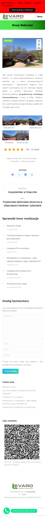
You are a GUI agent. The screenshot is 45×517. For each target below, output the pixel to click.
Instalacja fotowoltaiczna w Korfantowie (19, 272)
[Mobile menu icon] (39, 16)
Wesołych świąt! (14, 226)
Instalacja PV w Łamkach (18, 248)
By (30, 158)
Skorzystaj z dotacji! (22, 10)
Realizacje (8, 41)
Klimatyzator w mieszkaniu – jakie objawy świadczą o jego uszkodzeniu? (24, 259)
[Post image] (3, 226)
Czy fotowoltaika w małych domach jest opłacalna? (23, 237)
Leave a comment (28, 161)
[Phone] (6, 511)
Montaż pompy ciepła (17, 284)
